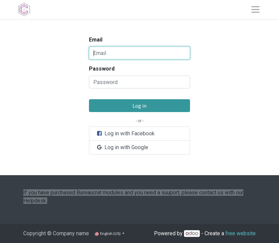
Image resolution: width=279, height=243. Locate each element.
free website (240, 233)
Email (95, 39)
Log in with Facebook (125, 133)
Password (102, 68)
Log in (139, 105)
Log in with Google (122, 147)
